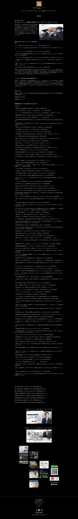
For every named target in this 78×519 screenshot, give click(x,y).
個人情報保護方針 (39, 500)
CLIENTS (39, 10)
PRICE (36, 10)
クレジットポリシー (39, 503)
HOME (23, 10)
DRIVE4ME (39, 512)
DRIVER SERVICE (31, 10)
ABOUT (26, 10)
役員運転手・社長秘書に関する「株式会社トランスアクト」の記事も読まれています (30, 393)
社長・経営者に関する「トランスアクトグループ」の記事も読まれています (28, 386)
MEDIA (46, 10)
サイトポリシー (39, 505)
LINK (39, 506)
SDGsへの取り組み (39, 499)
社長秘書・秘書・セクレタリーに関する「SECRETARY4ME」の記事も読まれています (30, 397)
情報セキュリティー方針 (39, 502)
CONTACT (55, 10)
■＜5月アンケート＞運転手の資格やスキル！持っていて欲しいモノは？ (36, 22)
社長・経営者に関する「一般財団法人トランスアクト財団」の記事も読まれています (30, 388)
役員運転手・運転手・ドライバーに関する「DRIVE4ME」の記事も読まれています (29, 395)
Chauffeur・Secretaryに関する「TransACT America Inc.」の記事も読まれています (30, 402)
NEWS (43, 10)
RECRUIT (50, 10)
